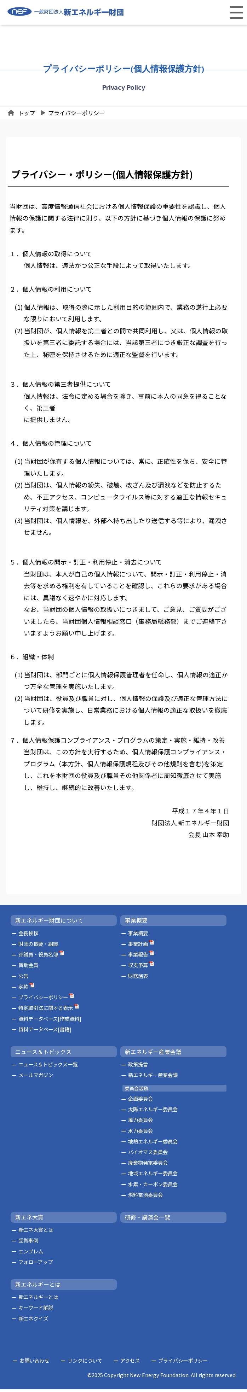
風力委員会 (140, 1123)
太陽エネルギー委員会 (153, 1112)
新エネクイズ (33, 1321)
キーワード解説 (35, 1310)
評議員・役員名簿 (38, 957)
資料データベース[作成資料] (49, 1021)
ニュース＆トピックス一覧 (47, 1067)
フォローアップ (35, 1265)
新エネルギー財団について (49, 923)
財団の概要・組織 (38, 947)
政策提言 (138, 1067)
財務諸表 (138, 978)
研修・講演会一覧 (147, 1220)
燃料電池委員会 (145, 1197)
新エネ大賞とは (35, 1232)
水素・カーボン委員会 (153, 1187)
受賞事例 (28, 1243)
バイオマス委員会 (148, 1155)
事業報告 (138, 957)
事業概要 (136, 923)
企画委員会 (140, 1101)
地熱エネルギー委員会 (153, 1144)
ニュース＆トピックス (43, 1055)
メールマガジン (35, 1078)
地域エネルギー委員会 (153, 1176)
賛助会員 (28, 968)
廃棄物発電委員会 (148, 1165)
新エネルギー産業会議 (153, 1055)
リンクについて (85, 1363)
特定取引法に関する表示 (45, 1010)
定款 (23, 989)
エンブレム (30, 1254)
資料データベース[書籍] (44, 1032)
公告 (23, 978)
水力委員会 (140, 1133)
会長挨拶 (28, 936)
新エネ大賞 (29, 1220)
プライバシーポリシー (76, 113)
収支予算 (138, 968)
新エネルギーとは (38, 1287)
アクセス (130, 1363)
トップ (26, 113)
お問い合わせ (34, 1363)
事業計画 (138, 947)
